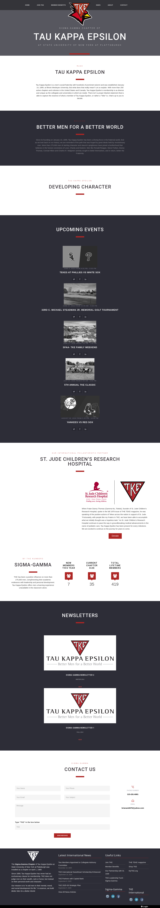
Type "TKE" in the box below (27, 822)
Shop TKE (133, 867)
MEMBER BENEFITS (58, 5)
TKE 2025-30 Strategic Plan (69, 885)
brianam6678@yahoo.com (133, 808)
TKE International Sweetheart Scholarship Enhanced (79, 872)
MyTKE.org (133, 871)
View (80, 661)
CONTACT (124, 5)
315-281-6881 (132, 794)
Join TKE (109, 862)
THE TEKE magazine (137, 862)
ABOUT (110, 5)
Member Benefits (112, 867)
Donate (115, 536)
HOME (27, 5)
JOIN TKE (40, 5)
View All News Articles (67, 892)
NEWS (98, 5)
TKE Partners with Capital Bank (71, 879)
